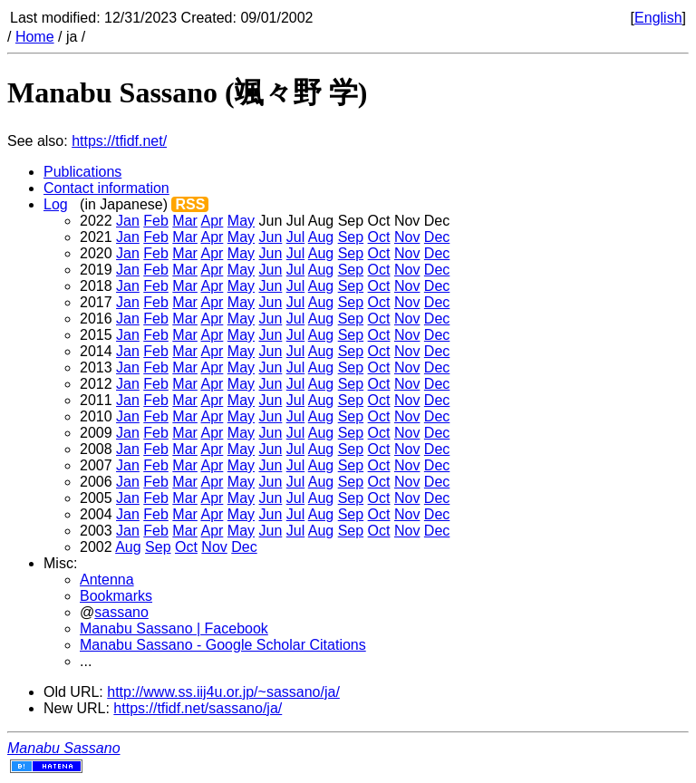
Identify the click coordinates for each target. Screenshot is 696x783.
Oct (379, 237)
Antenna (107, 579)
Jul (295, 237)
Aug (321, 237)
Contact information (106, 188)
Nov (407, 237)
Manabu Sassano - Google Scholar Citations (223, 644)
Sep (350, 237)
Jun (271, 237)
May (241, 220)
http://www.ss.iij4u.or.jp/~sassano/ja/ (223, 692)
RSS (190, 204)
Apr (211, 220)
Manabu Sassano (64, 748)
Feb (156, 220)
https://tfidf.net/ (119, 141)
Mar (185, 220)
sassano (121, 612)
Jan (128, 220)
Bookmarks (116, 596)
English (658, 17)
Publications (82, 171)
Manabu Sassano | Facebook (174, 628)
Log (56, 204)
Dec (437, 237)
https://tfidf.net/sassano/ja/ (197, 708)
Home (34, 36)
